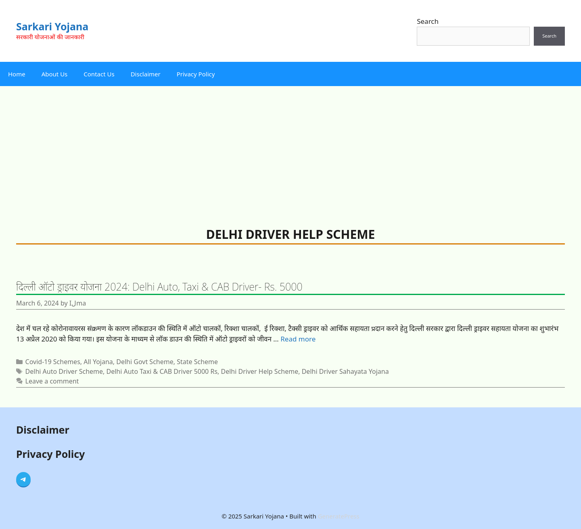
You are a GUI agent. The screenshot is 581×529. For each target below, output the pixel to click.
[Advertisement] (290, 146)
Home (16, 74)
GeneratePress (338, 516)
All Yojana (98, 361)
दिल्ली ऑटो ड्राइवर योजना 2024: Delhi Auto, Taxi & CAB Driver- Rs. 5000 (159, 286)
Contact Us (99, 74)
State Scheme (197, 361)
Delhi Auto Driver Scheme (64, 371)
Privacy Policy (196, 74)
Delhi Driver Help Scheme (260, 371)
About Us (55, 74)
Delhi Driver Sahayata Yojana (345, 371)
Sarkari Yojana (52, 26)
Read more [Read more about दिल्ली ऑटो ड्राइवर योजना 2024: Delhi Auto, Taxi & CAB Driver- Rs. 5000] (298, 339)
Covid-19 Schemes (52, 361)
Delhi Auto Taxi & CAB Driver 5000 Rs (161, 371)
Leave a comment (52, 381)
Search (428, 21)
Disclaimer (146, 74)
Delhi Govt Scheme (144, 361)
